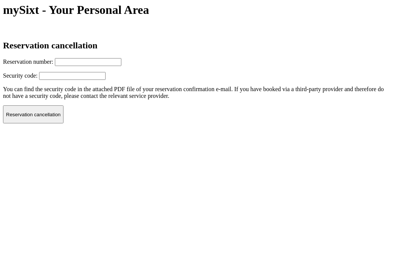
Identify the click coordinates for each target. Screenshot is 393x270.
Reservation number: (28, 61)
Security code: (20, 75)
